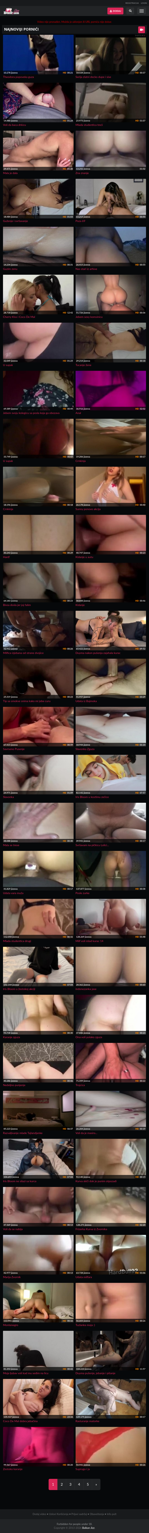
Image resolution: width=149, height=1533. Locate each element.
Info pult (111, 1514)
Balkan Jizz (88, 1527)
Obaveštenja (97, 1514)
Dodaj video (39, 1514)
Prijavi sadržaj (79, 1514)
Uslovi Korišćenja (58, 1514)
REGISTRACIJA (132, 3)
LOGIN (144, 3)
